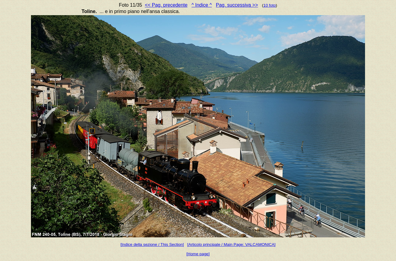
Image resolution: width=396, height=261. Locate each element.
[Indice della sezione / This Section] (152, 244)
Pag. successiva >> (237, 5)
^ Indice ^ (202, 5)
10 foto (269, 5)
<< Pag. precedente (166, 5)
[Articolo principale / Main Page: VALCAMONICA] (231, 244)
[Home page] (198, 254)
